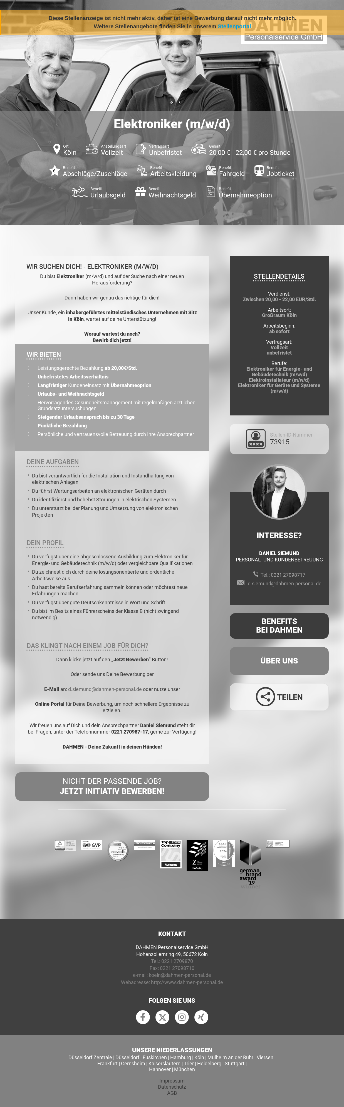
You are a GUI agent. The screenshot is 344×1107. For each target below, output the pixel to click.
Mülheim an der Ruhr (230, 1057)
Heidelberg (209, 1063)
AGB (172, 1093)
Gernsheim (133, 1063)
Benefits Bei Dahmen (279, 626)
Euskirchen (155, 1057)
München (184, 1069)
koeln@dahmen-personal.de (180, 975)
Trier (189, 1063)
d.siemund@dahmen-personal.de (105, 689)
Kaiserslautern (164, 1063)
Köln (199, 1057)
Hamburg (180, 1057)
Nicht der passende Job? (112, 787)
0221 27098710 (177, 968)
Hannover (160, 1069)
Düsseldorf (127, 1057)
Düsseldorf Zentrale (90, 1057)
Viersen (265, 1057)
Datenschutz (172, 1087)
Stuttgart (234, 1063)
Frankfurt (107, 1063)
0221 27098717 (288, 575)
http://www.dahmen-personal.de (187, 982)
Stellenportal (234, 26)
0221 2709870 (177, 961)
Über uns (279, 660)
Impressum (172, 1081)
